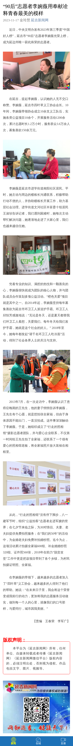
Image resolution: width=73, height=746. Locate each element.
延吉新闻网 (39, 20)
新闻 (13, 743)
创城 (38, 743)
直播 (63, 743)
